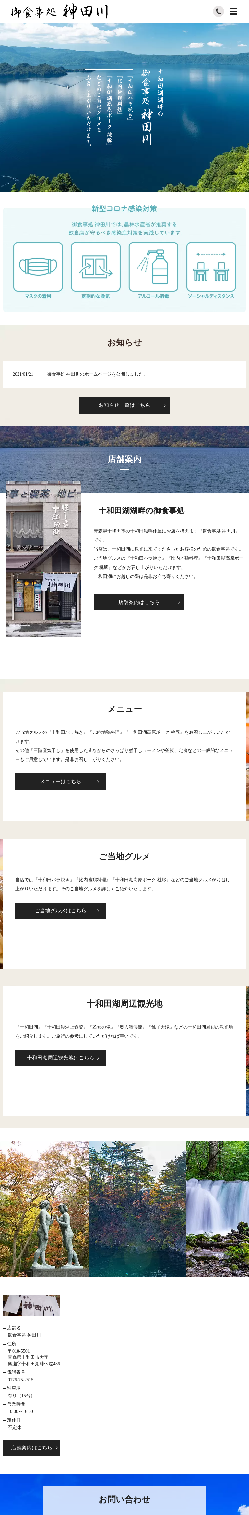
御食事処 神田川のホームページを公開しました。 (97, 374)
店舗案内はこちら (139, 602)
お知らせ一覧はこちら (124, 405)
